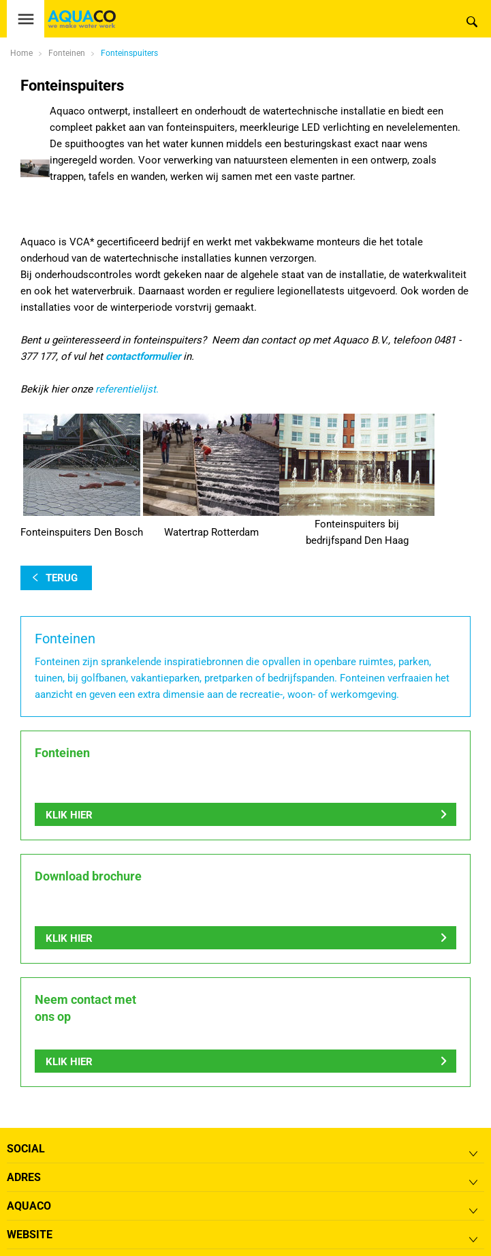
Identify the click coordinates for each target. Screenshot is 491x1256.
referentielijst (125, 389)
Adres (24, 1177)
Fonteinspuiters (129, 53)
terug (62, 578)
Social (26, 1148)
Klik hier (69, 815)
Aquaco (29, 1205)
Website (29, 1234)
